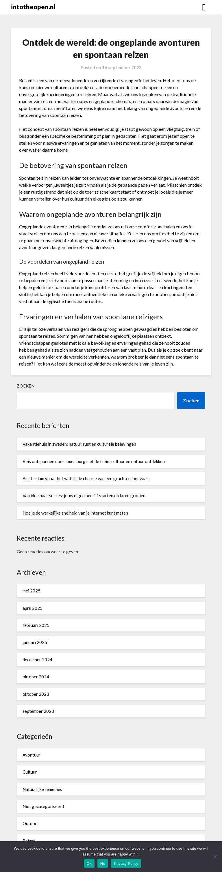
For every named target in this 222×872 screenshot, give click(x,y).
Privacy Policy (126, 863)
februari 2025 (36, 625)
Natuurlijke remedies (42, 789)
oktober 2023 (36, 694)
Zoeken (25, 385)
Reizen (29, 840)
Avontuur (31, 754)
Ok (89, 863)
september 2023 (38, 711)
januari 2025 (35, 642)
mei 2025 (31, 590)
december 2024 (37, 659)
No (102, 863)
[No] (215, 857)
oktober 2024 (36, 676)
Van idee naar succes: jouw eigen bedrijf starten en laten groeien (84, 495)
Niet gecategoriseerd (43, 806)
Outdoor (31, 823)
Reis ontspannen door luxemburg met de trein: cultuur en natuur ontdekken (94, 461)
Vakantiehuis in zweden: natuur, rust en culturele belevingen (79, 444)
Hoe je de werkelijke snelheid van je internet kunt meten (75, 512)
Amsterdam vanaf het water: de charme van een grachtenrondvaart (86, 478)
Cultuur (30, 771)
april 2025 (32, 608)
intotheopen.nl (33, 7)
